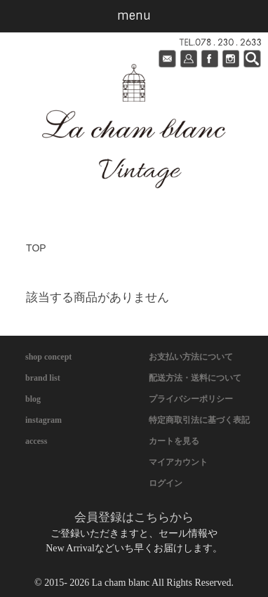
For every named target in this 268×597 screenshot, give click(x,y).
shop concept (48, 357)
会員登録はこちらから (134, 517)
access (36, 441)
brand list (42, 378)
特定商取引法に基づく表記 (199, 420)
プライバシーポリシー (191, 399)
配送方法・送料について (195, 378)
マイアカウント (178, 462)
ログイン (165, 483)
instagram (43, 420)
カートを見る (174, 441)
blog (33, 399)
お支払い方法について (191, 357)
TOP (36, 248)
